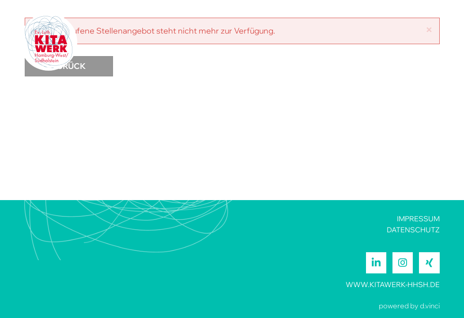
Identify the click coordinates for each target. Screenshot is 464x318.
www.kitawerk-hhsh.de (393, 284)
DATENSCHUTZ (413, 229)
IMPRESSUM (418, 218)
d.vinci (430, 305)
